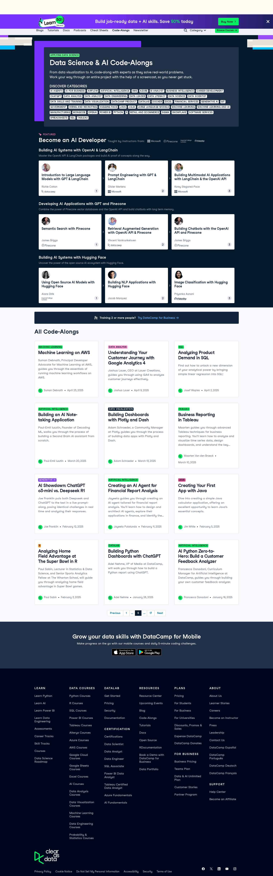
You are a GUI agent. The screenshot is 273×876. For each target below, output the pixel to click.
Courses (39, 736)
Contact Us (217, 725)
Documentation (114, 703)
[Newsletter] (141, 16)
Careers (214, 696)
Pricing (109, 689)
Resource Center (150, 681)
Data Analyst (113, 737)
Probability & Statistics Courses (81, 822)
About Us (215, 681)
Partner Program (185, 780)
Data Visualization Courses (81, 789)
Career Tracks (44, 722)
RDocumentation (150, 733)
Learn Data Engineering (42, 705)
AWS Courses (78, 733)
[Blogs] (39, 16)
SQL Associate (114, 751)
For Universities (184, 703)
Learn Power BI (44, 696)
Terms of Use (164, 857)
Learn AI (40, 689)
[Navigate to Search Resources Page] (185, 16)
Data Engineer (114, 744)
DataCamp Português (216, 742)
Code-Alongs (148, 703)
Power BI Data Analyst (114, 760)
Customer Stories (186, 772)
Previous (101, 598)
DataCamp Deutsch (222, 751)
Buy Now (228, 7)
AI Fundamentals (115, 788)
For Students (182, 689)
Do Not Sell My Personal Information (97, 857)
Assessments (43, 714)
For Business (182, 696)
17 (165, 598)
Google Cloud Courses (78, 742)
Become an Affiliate (222, 784)
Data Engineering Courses (81, 811)
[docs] (66, 16)
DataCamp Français (223, 758)
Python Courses (80, 681)
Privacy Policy (42, 857)
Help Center (217, 777)
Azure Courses (79, 725)
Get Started (112, 681)
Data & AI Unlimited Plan (187, 763)
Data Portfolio (148, 755)
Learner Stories (219, 689)
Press (213, 711)
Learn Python (43, 681)
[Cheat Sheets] (99, 16)
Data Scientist (114, 729)
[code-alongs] (120, 16)
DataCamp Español (222, 733)
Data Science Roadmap (43, 745)
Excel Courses (78, 762)
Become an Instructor (223, 703)
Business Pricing (185, 747)
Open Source (148, 725)
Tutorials (145, 711)
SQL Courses (78, 696)
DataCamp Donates (188, 729)
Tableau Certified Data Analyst (116, 771)
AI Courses (76, 769)
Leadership (216, 718)
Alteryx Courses (80, 718)
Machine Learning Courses (81, 800)
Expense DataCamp (188, 722)
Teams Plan (182, 754)
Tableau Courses (80, 711)
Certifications (113, 722)
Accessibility (131, 857)
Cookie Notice (63, 857)
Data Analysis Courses (78, 778)
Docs (142, 718)
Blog (142, 696)
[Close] (268, 7)
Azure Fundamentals (118, 781)
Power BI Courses (81, 703)
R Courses (76, 689)
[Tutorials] (53, 16)
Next (174, 598)
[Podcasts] (80, 16)
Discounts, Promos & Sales (188, 712)
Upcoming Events (151, 689)
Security (109, 696)
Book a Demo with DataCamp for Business (151, 744)
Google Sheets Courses (79, 753)
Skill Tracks (42, 729)
